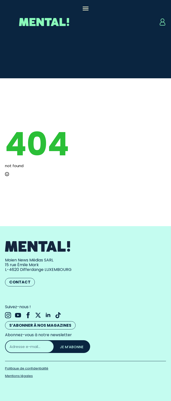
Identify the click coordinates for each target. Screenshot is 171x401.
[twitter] (38, 315)
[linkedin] (48, 315)
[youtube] (18, 315)
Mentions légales (19, 376)
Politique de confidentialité (26, 368)
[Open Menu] (86, 9)
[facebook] (28, 315)
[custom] (58, 315)
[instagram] (8, 315)
